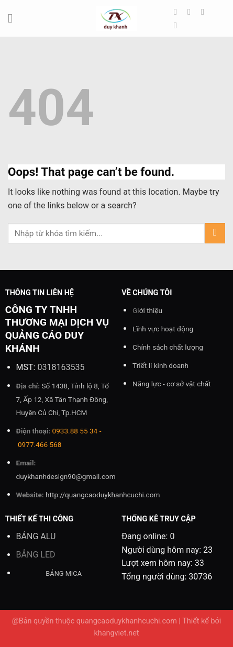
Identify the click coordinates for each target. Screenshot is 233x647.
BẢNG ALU (36, 536)
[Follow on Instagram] (191, 11)
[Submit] (215, 233)
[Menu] (14, 18)
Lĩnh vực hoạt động (162, 329)
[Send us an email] (178, 25)
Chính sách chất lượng (167, 347)
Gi (147, 310)
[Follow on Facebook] (178, 11)
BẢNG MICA (64, 573)
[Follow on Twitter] (205, 11)
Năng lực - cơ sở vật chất (171, 384)
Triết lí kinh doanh (160, 365)
